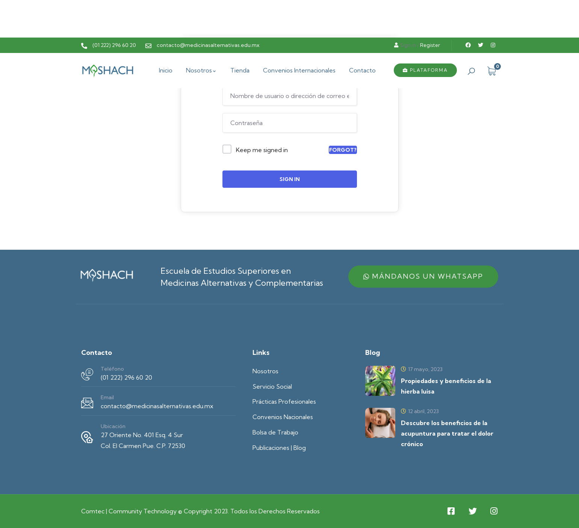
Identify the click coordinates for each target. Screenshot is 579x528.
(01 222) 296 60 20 (126, 377)
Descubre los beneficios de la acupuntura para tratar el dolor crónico (447, 433)
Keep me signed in (262, 150)
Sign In (290, 179)
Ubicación (113, 426)
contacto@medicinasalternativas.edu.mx (157, 406)
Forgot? (343, 149)
